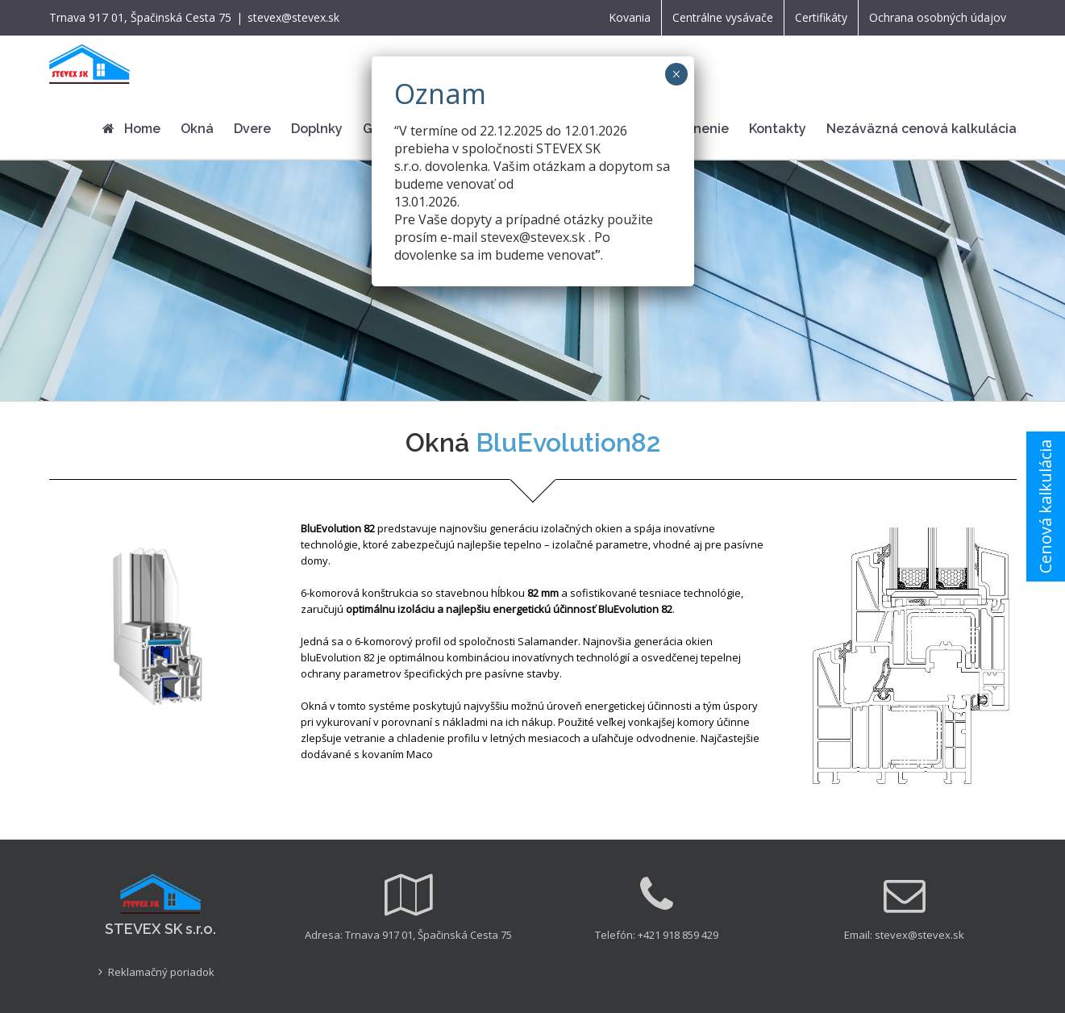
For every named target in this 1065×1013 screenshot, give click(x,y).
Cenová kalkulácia (1045, 506)
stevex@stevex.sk (293, 17)
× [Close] (676, 74)
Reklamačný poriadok (161, 972)
